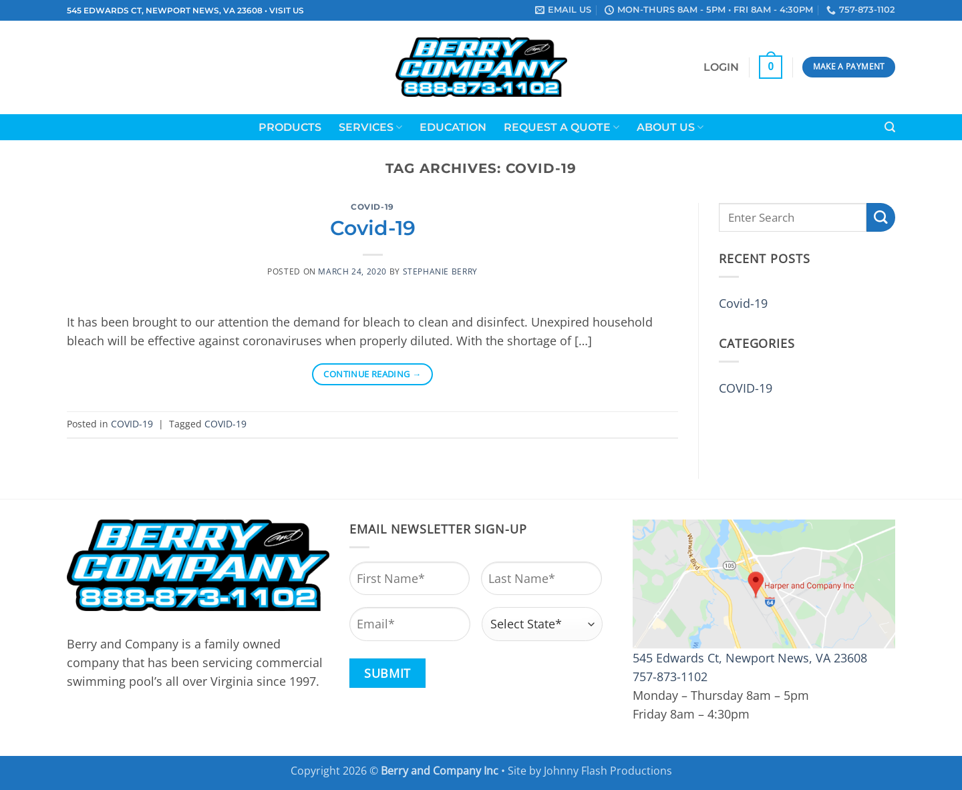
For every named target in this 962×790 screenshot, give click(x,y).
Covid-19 (373, 228)
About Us (670, 127)
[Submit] (880, 217)
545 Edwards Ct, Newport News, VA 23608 (750, 658)
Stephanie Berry (440, 271)
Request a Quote (561, 127)
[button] (721, 67)
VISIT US (286, 10)
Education (453, 127)
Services (370, 127)
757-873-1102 (670, 676)
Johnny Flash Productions (608, 770)
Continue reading (372, 374)
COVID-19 (372, 207)
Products (290, 127)
